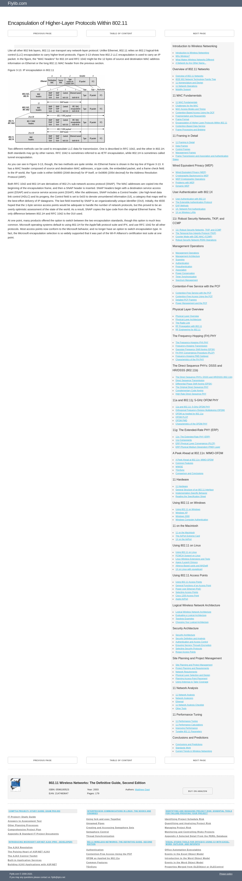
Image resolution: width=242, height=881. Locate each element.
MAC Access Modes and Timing (191, 109)
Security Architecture (185, 635)
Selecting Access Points (187, 592)
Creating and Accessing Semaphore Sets (110, 827)
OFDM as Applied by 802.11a (189, 414)
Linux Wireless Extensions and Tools (193, 559)
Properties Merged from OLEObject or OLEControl (194, 867)
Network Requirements (186, 672)
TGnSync (180, 470)
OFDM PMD (181, 420)
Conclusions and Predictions (189, 744)
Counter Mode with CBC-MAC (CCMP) (194, 236)
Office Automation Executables (183, 850)
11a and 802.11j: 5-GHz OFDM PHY (193, 407)
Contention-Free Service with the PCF (193, 293)
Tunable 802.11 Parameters (189, 731)
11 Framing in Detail (185, 142)
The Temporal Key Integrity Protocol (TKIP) (196, 233)
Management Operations (187, 253)
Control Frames (183, 149)
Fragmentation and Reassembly (191, 116)
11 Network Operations (186, 86)
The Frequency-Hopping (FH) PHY (192, 342)
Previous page (42, 33)
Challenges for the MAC (187, 106)
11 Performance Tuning (187, 721)
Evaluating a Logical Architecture (191, 615)
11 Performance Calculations (189, 725)
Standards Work (183, 748)
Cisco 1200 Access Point (187, 595)
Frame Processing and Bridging (190, 129)
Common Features (184, 463)
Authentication (182, 263)
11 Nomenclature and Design (189, 82)
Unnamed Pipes (95, 823)
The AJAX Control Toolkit (23, 856)
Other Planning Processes (23, 825)
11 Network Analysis (185, 695)
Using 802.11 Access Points (189, 582)
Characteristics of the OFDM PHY (191, 424)
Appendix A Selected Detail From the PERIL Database (196, 836)
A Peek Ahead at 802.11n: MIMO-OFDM (195, 460)
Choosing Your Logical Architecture (192, 622)
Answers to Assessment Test (25, 821)
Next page (199, 33)
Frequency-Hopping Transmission (191, 346)
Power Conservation (185, 273)
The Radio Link (183, 323)
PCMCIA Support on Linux (188, 555)
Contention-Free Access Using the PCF (194, 296)
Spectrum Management (187, 280)
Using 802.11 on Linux (186, 552)
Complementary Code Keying (189, 390)
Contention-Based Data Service (190, 126)
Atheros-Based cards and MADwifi (192, 565)
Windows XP (182, 513)
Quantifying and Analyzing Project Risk (188, 823)
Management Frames (186, 152)
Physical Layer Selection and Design (193, 675)
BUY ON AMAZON (197, 791)
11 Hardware (182, 486)
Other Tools (181, 708)
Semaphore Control (97, 832)
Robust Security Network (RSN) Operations (196, 240)
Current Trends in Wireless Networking (194, 751)
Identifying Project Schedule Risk (184, 819)
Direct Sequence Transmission (190, 380)
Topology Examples (185, 618)
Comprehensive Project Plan (24, 829)
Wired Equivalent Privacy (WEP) (191, 172)
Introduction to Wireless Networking (192, 53)
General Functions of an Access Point (193, 585)
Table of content (121, 33)
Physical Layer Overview (187, 316)
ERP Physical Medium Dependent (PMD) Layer (198, 447)
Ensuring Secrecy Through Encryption (193, 645)
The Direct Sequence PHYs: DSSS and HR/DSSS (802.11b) (204, 377)
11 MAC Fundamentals (186, 102)
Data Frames (182, 146)
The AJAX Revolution (20, 847)
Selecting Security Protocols (189, 648)
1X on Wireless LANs (186, 212)
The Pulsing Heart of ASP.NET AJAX (29, 852)
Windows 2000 (183, 516)
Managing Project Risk (178, 827)
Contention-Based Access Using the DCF (195, 112)
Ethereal (180, 701)
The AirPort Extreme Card (188, 536)
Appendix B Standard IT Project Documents (33, 834)
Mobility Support (183, 89)
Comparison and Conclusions (189, 473)
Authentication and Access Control (192, 642)
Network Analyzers (184, 698)
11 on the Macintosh (185, 532)
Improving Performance (187, 728)
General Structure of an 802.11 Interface (195, 489)
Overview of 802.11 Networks (189, 76)
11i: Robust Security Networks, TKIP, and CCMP (198, 230)
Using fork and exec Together (103, 819)
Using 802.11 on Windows (188, 509)
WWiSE (179, 466)
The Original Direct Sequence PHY (192, 387)
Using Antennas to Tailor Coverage (192, 682)
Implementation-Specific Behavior (191, 493)
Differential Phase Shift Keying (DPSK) (194, 384)
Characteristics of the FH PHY (190, 359)
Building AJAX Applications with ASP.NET (32, 864)
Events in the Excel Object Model (184, 854)
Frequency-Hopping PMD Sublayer (192, 356)
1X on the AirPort (184, 539)
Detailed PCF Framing (186, 300)
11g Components (184, 440)
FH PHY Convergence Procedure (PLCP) (195, 353)
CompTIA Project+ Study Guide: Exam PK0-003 (34, 811)
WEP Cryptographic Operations (190, 179)
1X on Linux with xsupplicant (189, 569)
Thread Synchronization (100, 836)
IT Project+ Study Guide (22, 817)
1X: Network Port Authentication (191, 209)
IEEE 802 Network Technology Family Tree (196, 79)
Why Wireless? (183, 56)
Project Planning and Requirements (192, 668)
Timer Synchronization (186, 276)
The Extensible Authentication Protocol (194, 202)
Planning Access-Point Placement (191, 678)
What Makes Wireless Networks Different (195, 59)
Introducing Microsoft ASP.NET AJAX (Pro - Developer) (41, 842)
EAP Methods (182, 205)
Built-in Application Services (25, 860)
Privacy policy (226, 874)
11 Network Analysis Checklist (190, 705)
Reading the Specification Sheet (191, 496)
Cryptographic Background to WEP (192, 175)
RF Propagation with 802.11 (189, 326)
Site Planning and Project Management (194, 665)
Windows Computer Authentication (192, 519)
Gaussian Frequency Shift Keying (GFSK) (195, 349)
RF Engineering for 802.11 (188, 329)
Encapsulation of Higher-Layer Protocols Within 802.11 (201, 123)
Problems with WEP (185, 182)
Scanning (180, 259)
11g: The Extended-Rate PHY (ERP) (193, 437)
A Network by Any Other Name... (191, 63)
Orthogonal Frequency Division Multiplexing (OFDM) (200, 410)
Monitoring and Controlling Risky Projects (189, 832)
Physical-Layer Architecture (188, 319)
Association (181, 270)
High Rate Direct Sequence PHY (191, 394)
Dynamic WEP (182, 186)
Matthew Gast (142, 789)
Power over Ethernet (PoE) (188, 589)
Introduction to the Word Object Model (187, 858)
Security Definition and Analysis (190, 638)
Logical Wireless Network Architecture (193, 612)
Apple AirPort (182, 599)
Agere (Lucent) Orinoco (187, 562)
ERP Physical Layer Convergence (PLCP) (195, 443)
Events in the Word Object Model (184, 862)
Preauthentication (184, 266)
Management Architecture (188, 256)
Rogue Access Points (186, 652)
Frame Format (182, 119)
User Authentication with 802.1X (191, 199)
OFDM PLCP (182, 417)
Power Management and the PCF (191, 303)
